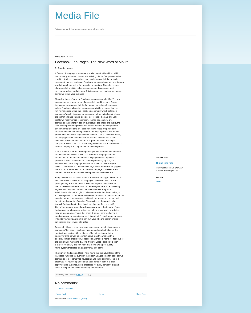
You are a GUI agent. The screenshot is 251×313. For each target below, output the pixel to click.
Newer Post (61, 294)
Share (158, 182)
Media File (77, 15)
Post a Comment (66, 288)
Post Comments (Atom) (77, 298)
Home (101, 294)
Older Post (141, 294)
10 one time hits (164, 163)
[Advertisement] (113, 42)
